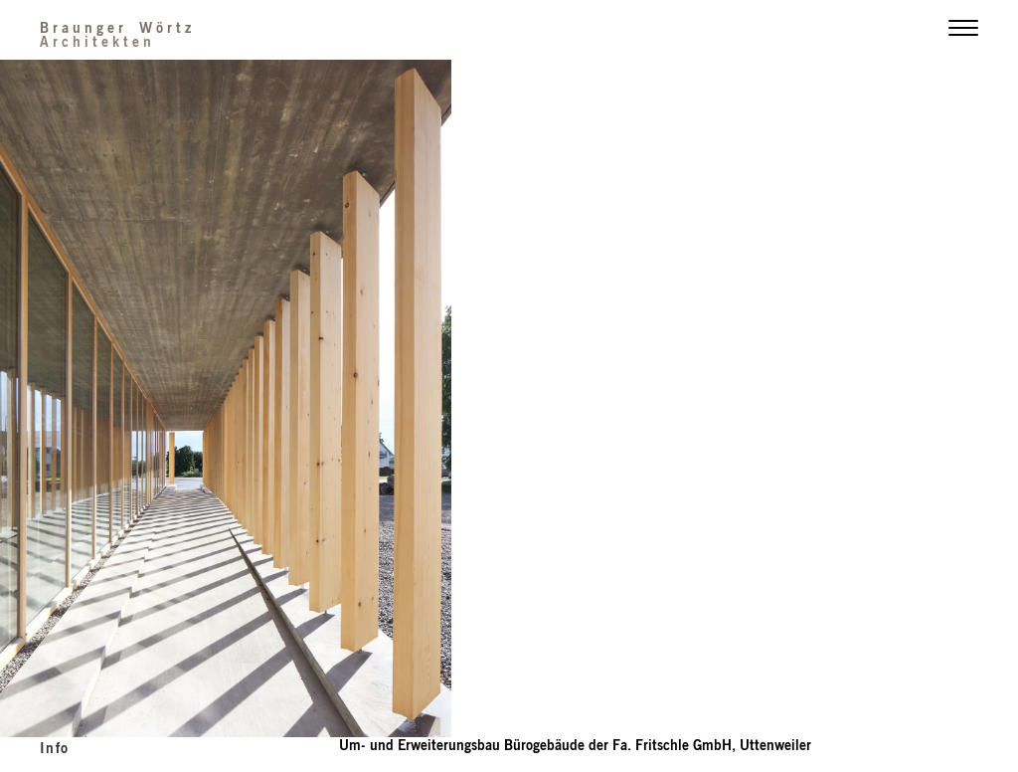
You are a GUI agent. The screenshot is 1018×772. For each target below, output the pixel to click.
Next (763, 401)
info (55, 747)
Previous (254, 401)
